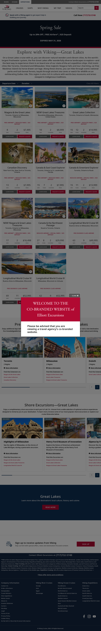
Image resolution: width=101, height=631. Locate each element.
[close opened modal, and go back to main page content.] (74, 295)
